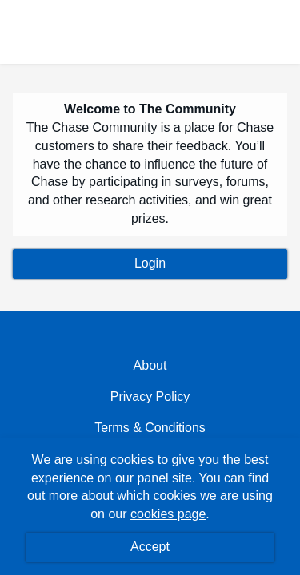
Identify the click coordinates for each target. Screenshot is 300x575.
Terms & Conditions (150, 427)
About (150, 365)
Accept (150, 546)
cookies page (168, 514)
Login (150, 263)
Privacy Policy (150, 396)
